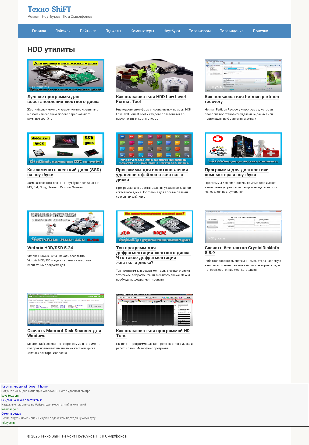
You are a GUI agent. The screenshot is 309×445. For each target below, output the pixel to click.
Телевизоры (200, 31)
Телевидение (232, 31)
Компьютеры (142, 31)
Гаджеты (113, 31)
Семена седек (11, 413)
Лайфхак (63, 31)
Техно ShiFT (49, 9)
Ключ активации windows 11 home (24, 386)
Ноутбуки (171, 31)
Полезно (260, 31)
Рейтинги (88, 31)
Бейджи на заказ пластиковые (22, 400)
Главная (39, 31)
